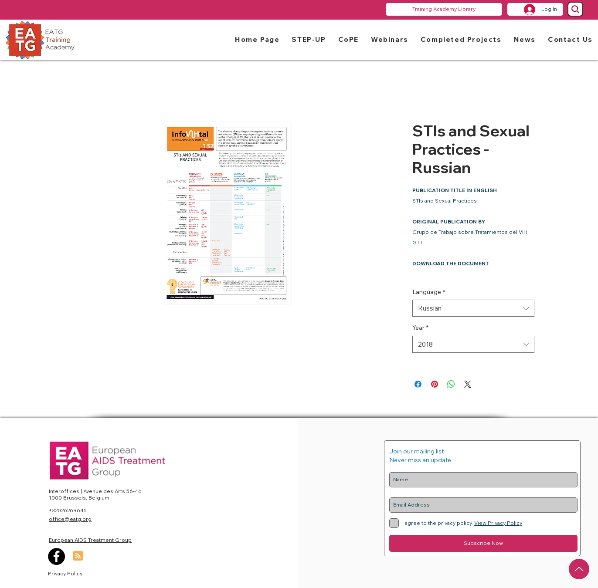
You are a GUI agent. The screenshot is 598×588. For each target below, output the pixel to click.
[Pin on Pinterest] (434, 384)
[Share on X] (467, 384)
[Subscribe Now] (483, 543)
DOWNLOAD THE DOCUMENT (450, 263)
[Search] (575, 9)
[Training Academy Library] (444, 9)
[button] (308, 39)
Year (420, 327)
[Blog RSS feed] (78, 556)
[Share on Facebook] (418, 384)
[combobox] (473, 308)
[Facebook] (56, 556)
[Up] (579, 569)
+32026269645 (68, 510)
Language (428, 292)
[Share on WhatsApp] (451, 384)
